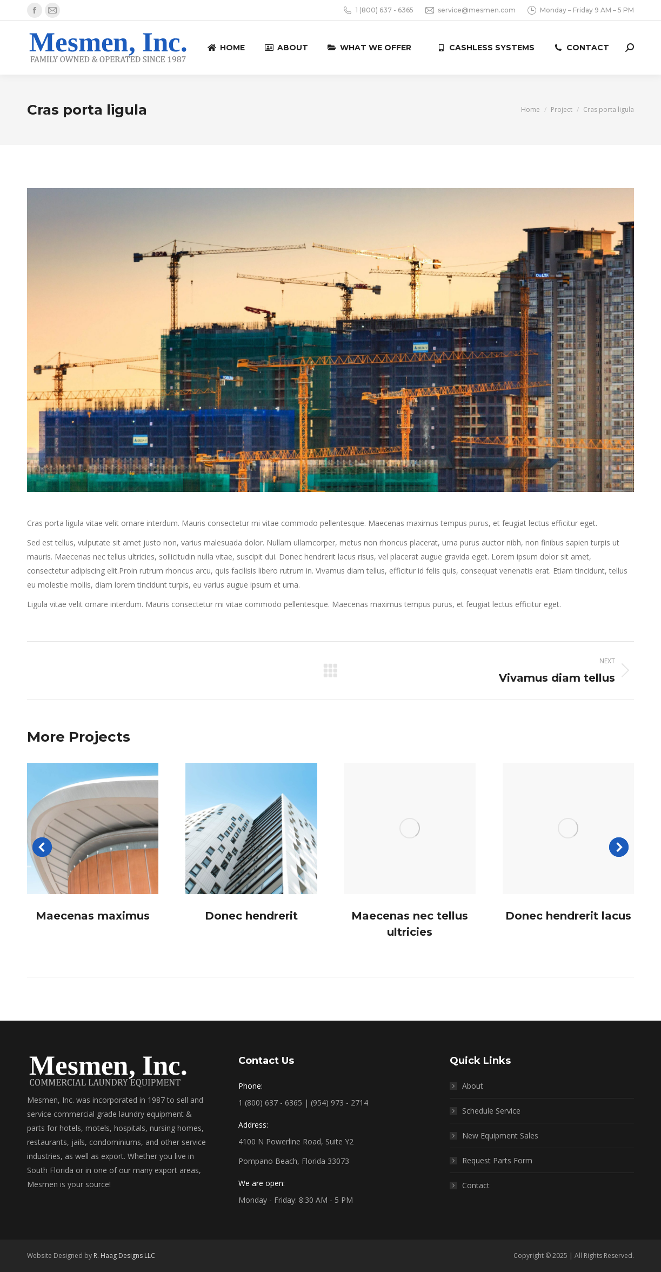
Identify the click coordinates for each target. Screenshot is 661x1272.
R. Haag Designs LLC (124, 1255)
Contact (476, 1185)
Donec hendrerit (251, 915)
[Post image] (92, 828)
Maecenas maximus (93, 915)
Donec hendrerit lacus (568, 915)
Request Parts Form (497, 1160)
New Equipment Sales (500, 1135)
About (472, 1086)
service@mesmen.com (470, 10)
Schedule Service (491, 1110)
